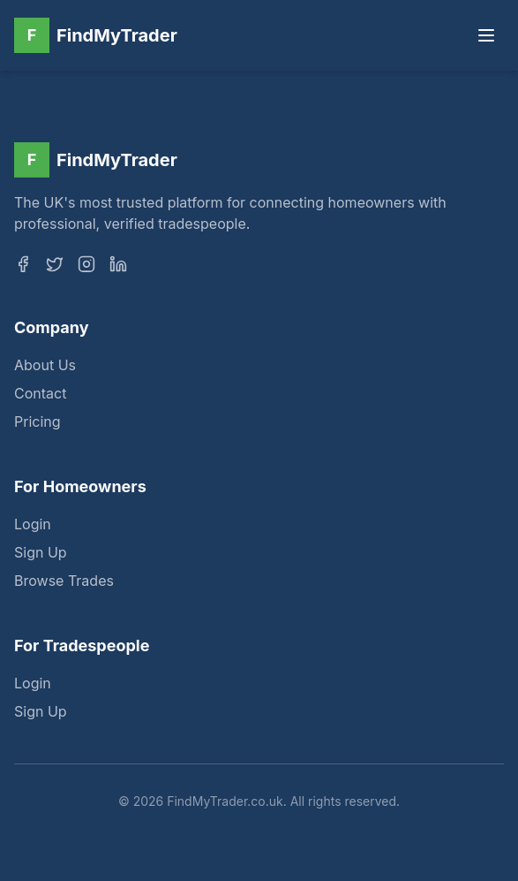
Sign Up (40, 554)
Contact (40, 395)
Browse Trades (64, 582)
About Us (45, 367)
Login (32, 526)
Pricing (37, 423)
